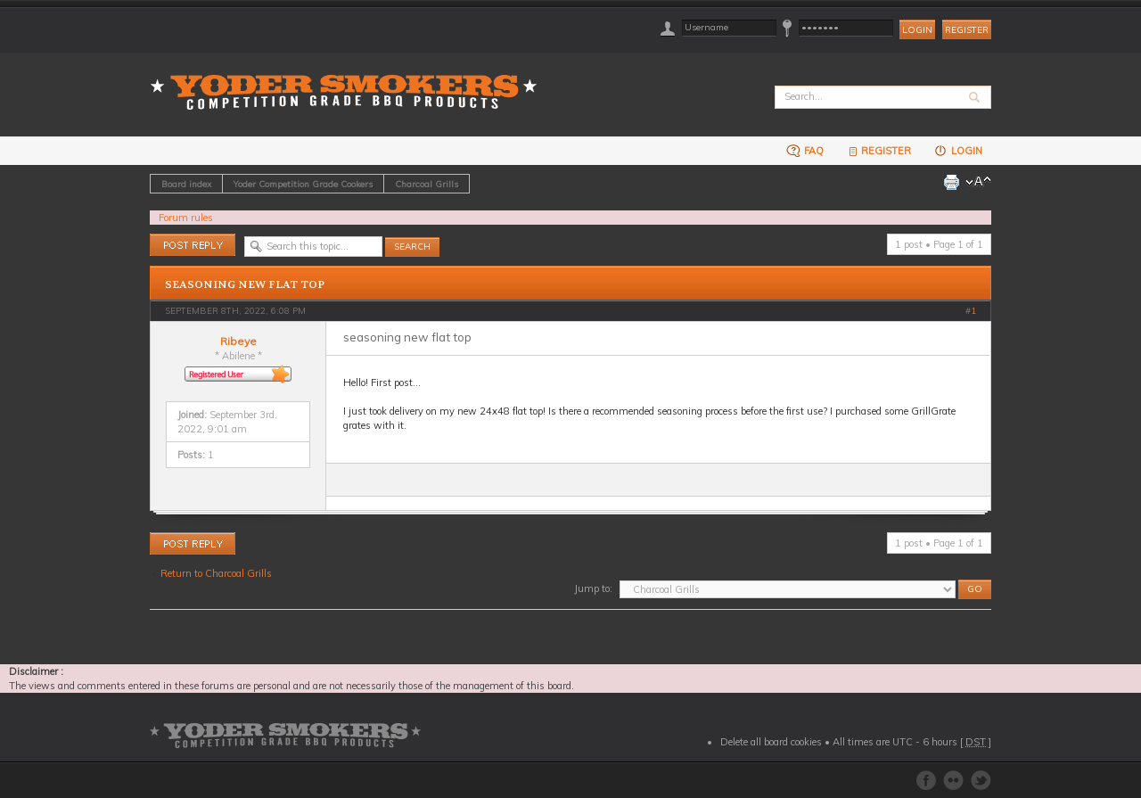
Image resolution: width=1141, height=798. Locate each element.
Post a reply (192, 245)
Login (957, 150)
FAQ (805, 150)
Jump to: (593, 588)
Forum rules (186, 217)
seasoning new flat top (244, 284)
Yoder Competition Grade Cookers (303, 183)
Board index (186, 183)
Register (967, 30)
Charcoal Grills (426, 183)
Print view (951, 182)
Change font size (978, 182)
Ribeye (238, 341)
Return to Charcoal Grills (216, 573)
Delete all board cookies (771, 742)
